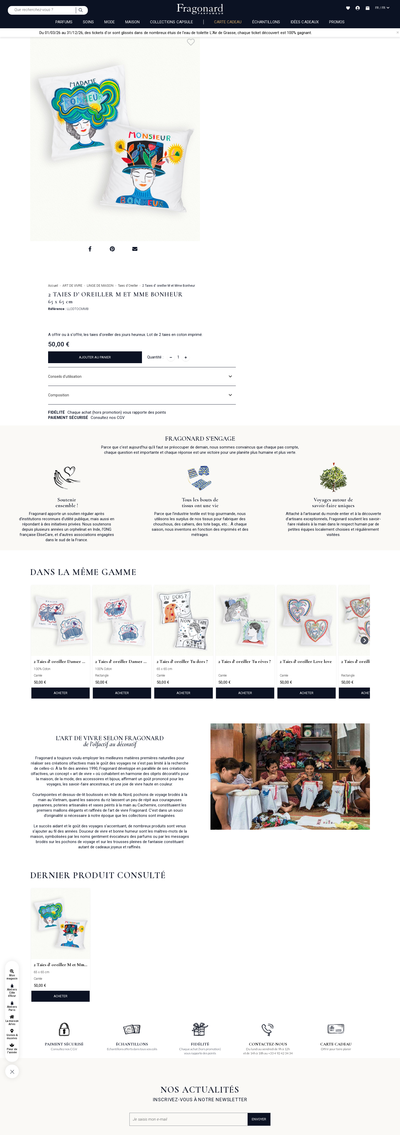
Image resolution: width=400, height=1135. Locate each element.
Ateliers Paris (12, 1008)
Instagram (212, 1065)
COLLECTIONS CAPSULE (171, 22)
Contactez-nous (159, 1089)
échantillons (266, 22)
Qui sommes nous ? (159, 1049)
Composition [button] (231, 167)
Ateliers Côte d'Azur (12, 992)
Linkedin (210, 1081)
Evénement (152, 1065)
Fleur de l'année (12, 1051)
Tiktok (208, 1073)
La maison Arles (11, 1023)
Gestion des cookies (44, 1094)
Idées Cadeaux (304, 22)
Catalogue (151, 1081)
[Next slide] (364, 487)
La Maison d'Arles (100, 1073)
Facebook (211, 1049)
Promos (337, 22)
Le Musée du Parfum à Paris (108, 1081)
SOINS (88, 22)
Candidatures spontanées (276, 1049)
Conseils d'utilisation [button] (237, 149)
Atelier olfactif (97, 1057)
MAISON (132, 22)
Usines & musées (12, 1037)
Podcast (210, 1089)
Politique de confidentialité (49, 1086)
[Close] (398, 32)
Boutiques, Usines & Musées (164, 1057)
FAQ (33, 1049)
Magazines (152, 1073)
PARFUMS (63, 22)
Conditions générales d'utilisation (54, 1065)
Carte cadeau (228, 22)
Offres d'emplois (269, 1057)
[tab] (295, 149)
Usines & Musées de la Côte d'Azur (112, 1065)
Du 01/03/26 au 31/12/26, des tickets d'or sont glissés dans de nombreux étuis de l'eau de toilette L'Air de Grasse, (150, 32)
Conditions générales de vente (52, 1057)
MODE (109, 22)
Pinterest (211, 1057)
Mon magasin (12, 977)
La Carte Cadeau (99, 1049)
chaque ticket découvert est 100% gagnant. (287, 32)
